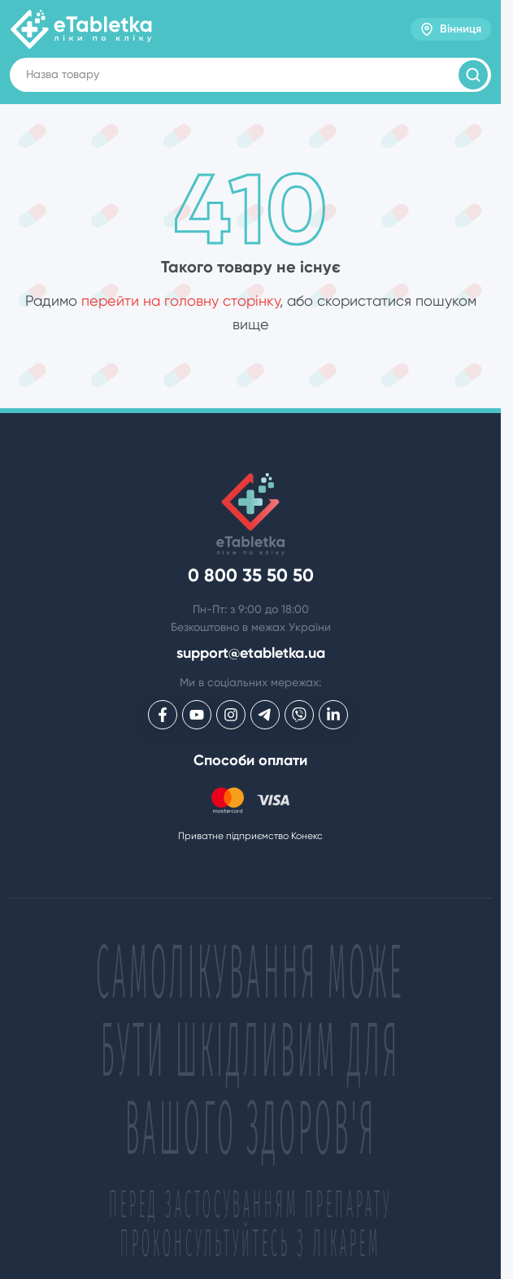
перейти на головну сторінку (180, 300)
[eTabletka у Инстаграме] (231, 714)
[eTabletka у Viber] (299, 714)
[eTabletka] (81, 29)
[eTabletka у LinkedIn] (333, 714)
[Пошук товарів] (473, 74)
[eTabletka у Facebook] (162, 714)
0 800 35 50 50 (251, 575)
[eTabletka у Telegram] (265, 714)
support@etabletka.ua (250, 653)
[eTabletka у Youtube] (196, 714)
